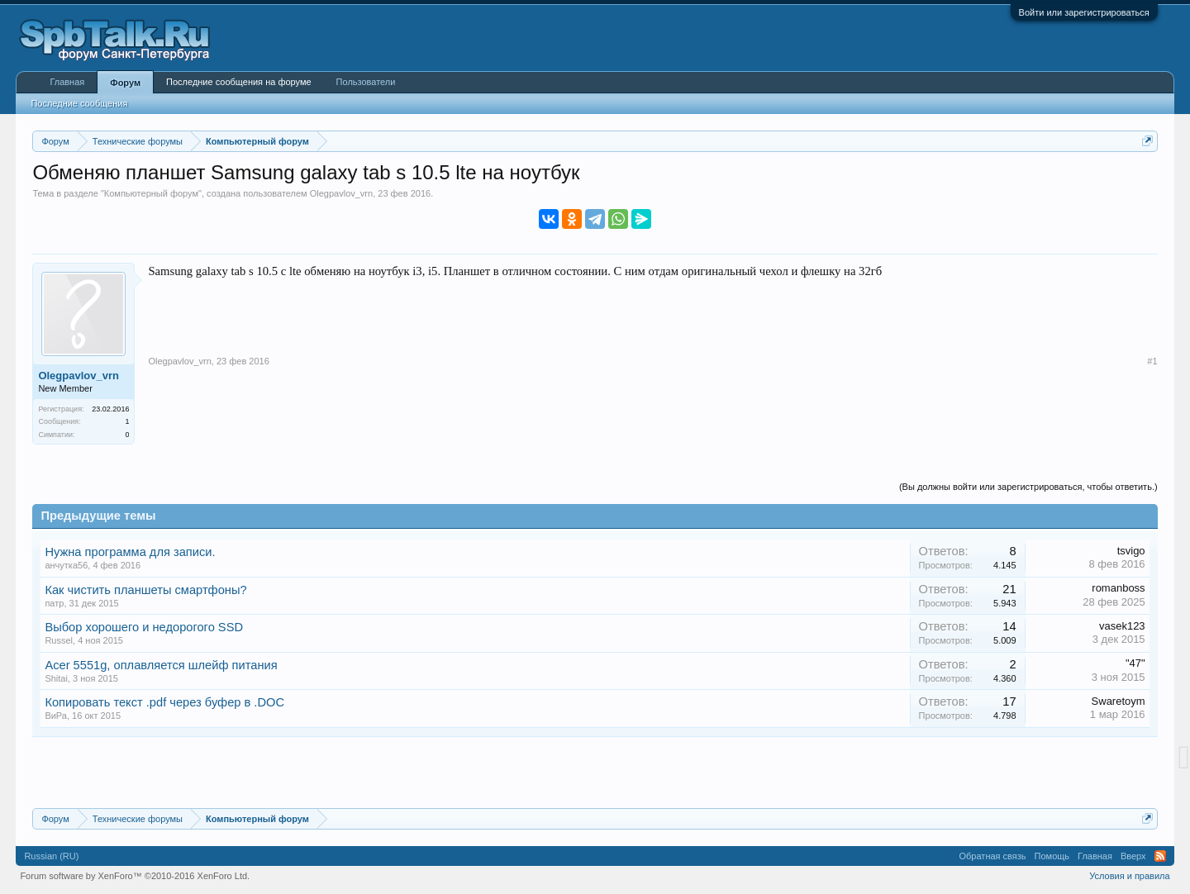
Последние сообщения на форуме (239, 82)
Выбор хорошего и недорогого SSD (144, 627)
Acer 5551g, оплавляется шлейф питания (161, 665)
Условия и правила (1129, 876)
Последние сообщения (79, 103)
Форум (125, 83)
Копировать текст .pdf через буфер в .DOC (164, 702)
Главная (67, 82)
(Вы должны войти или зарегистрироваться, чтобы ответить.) (1028, 487)
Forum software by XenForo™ (135, 876)
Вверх (1133, 856)
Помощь (1052, 856)
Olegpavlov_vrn (341, 193)
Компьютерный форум (151, 193)
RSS (1160, 856)
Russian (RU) (51, 856)
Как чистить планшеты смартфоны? (145, 590)
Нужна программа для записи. (130, 552)
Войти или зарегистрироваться (1084, 12)
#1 (1152, 361)
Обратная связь (992, 856)
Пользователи (366, 82)
